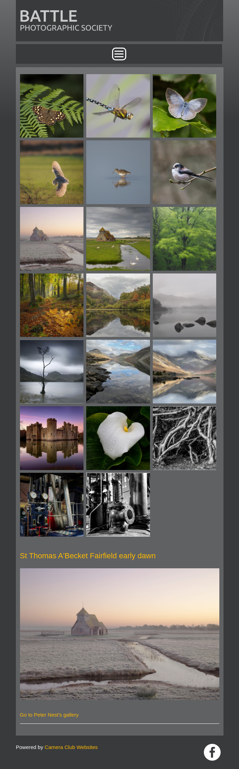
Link (212, 752)
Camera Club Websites (71, 747)
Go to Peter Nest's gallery (49, 715)
